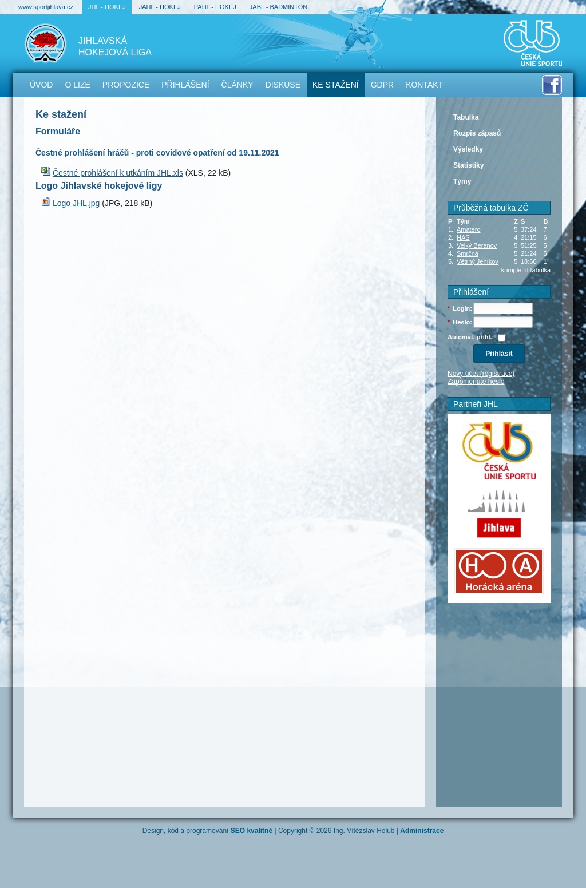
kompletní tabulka (526, 270)
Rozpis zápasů (477, 133)
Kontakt (424, 84)
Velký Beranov (477, 245)
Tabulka (465, 117)
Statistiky (468, 165)
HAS (463, 237)
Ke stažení (335, 84)
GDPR (382, 84)
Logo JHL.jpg (76, 203)
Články (237, 84)
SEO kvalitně (251, 831)
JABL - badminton (278, 6)
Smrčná (467, 253)
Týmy (462, 181)
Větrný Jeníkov (477, 261)
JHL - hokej (107, 6)
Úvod (41, 84)
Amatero (469, 229)
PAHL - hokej (215, 6)
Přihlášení (185, 84)
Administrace (422, 831)
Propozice (125, 84)
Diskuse (283, 84)
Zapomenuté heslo (476, 382)
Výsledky (468, 149)
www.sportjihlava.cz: (46, 6)
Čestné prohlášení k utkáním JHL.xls (118, 172)
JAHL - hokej (160, 6)
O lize (77, 84)
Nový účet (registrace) (481, 374)
